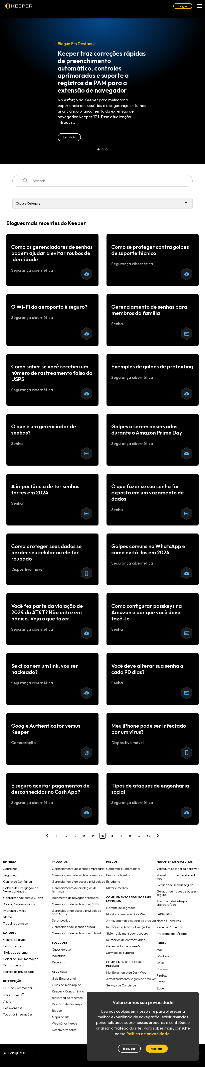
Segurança (10, 875)
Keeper (19, 6)
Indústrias (58, 956)
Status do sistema (15, 952)
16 (111, 836)
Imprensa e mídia (14, 911)
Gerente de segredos (121, 908)
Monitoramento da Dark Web (126, 914)
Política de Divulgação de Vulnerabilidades (20, 889)
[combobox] (102, 181)
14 (93, 836)
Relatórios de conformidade (125, 940)
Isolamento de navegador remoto (75, 898)
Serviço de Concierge (121, 985)
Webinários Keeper (65, 1023)
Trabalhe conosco (15, 923)
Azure (7, 1001)
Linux (160, 963)
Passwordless (12, 1008)
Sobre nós (10, 869)
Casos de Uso (61, 949)
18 (130, 836)
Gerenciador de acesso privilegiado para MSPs (76, 912)
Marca (7, 917)
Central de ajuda (14, 940)
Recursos (58, 962)
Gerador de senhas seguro (175, 885)
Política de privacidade (19, 972)
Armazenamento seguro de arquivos (131, 921)
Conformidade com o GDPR (23, 898)
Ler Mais (21, 137)
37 (148, 836)
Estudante (113, 881)
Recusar (129, 1049)
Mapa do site (61, 1017)
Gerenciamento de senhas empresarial (78, 869)
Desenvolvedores (64, 1030)
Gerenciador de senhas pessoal (73, 927)
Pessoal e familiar (118, 875)
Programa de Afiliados (172, 934)
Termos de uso (13, 965)
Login (182, 6)
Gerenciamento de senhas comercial (77, 875)
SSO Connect (13, 995)
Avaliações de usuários (19, 904)
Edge (160, 988)
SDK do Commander (17, 988)
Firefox (162, 975)
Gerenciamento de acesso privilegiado (78, 881)
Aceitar (157, 1049)
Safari (161, 982)
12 (74, 836)
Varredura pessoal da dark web (178, 869)
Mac (160, 950)
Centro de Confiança (17, 881)
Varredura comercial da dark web (176, 876)
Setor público (61, 920)
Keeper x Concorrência (68, 991)
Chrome (162, 969)
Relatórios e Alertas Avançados (128, 927)
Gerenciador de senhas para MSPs (76, 904)
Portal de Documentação (20, 959)
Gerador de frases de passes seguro (177, 893)
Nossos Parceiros (169, 921)
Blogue (57, 1011)
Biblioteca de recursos (67, 998)
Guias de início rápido (66, 985)
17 (121, 836)
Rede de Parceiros (169, 927)
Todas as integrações (18, 1014)
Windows (163, 956)
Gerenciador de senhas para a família (77, 933)
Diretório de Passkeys (67, 1004)
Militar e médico (117, 888)
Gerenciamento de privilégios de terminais (74, 889)
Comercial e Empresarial (123, 869)
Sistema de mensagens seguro (127, 933)
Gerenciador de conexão (123, 946)
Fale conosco (12, 946)
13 (84, 836)
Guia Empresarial (64, 978)
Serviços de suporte (120, 953)
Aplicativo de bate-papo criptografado (174, 903)
